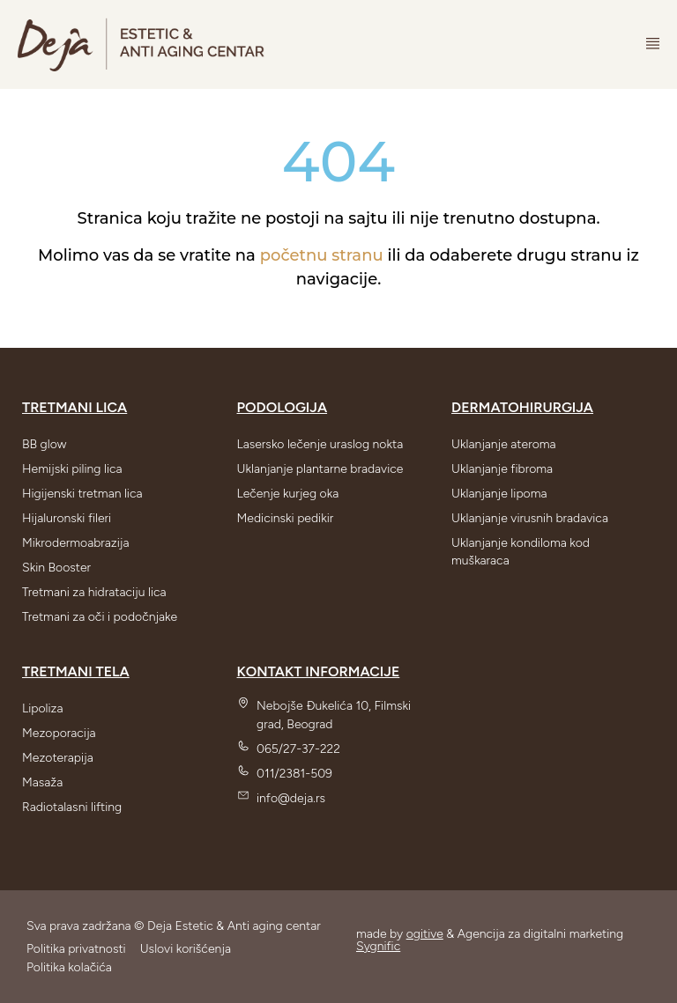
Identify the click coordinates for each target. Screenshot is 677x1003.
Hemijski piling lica (72, 468)
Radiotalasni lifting (72, 807)
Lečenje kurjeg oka (288, 493)
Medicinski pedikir (285, 518)
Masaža (42, 782)
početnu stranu (321, 255)
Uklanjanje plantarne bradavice (320, 468)
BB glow (44, 444)
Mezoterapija (57, 757)
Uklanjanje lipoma (499, 493)
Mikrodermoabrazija (76, 542)
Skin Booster (56, 567)
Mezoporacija (59, 733)
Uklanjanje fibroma (502, 468)
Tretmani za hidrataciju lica (94, 592)
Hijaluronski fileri (66, 518)
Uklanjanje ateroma (503, 444)
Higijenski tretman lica (82, 493)
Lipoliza (42, 708)
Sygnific (378, 946)
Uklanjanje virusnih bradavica (529, 518)
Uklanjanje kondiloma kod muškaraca (520, 551)
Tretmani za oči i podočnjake (99, 616)
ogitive (424, 933)
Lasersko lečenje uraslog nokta (320, 444)
